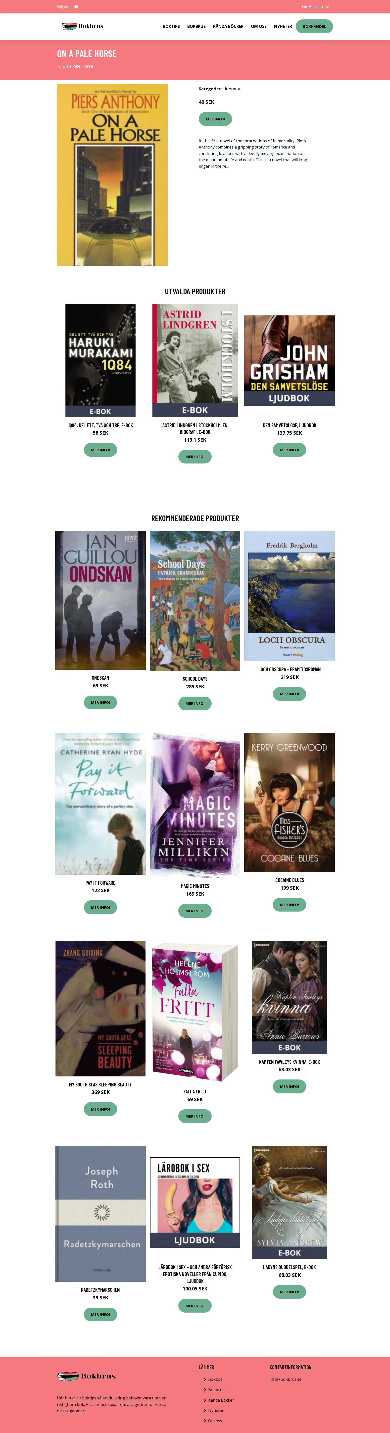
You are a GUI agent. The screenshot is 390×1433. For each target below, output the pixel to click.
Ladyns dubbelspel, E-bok (289, 1267)
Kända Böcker (228, 26)
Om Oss (259, 26)
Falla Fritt (195, 1091)
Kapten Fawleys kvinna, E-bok (289, 1062)
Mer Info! (215, 118)
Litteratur (232, 89)
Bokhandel (314, 26)
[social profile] (76, 6)
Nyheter (283, 26)
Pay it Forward (101, 882)
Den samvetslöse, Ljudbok (289, 425)
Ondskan (100, 677)
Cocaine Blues (289, 880)
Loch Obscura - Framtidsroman (289, 669)
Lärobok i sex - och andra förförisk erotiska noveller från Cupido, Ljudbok (195, 1274)
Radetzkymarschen (100, 1289)
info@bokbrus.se (315, 6)
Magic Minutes (195, 886)
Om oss (215, 1421)
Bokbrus (196, 26)
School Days (195, 678)
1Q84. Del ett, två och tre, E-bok (100, 425)
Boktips (171, 26)
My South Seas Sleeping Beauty (100, 1084)
